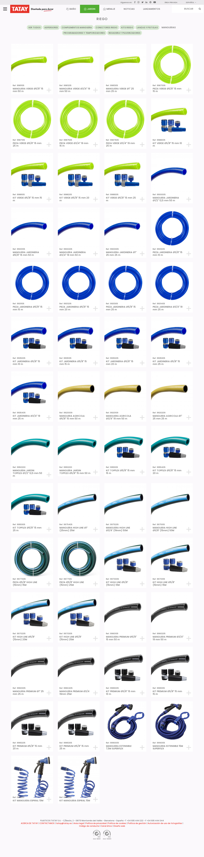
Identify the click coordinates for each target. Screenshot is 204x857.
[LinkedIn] (146, 2)
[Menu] (5, 9)
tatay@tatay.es (64, 823)
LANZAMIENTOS (151, 9)
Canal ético (106, 826)
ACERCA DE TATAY (29, 823)
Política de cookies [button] (117, 823)
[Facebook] (135, 2)
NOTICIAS (129, 9)
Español (191, 2)
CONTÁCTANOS (47, 823)
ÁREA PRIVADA (170, 2)
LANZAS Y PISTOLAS (147, 27)
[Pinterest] (150, 2)
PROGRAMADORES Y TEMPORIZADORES (84, 33)
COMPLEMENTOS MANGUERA (77, 27)
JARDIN (89, 9)
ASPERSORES (51, 27)
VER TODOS (34, 27)
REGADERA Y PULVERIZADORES (125, 33)
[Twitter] (142, 2)
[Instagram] (138, 2)
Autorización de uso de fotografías (165, 823)
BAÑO (71, 9)
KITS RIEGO (127, 27)
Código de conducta (89, 826)
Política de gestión (137, 823)
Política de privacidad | (97, 823)
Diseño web (119, 826)
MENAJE (109, 9)
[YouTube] (154, 2)
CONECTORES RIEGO (106, 27)
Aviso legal (78, 823)
